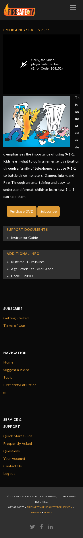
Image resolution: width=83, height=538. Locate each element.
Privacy (36, 512)
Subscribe (49, 211)
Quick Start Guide (18, 436)
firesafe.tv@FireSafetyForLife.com (50, 507)
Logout (9, 473)
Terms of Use (14, 325)
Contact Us (12, 466)
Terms (48, 512)
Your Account (14, 458)
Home (8, 362)
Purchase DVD (21, 211)
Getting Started (16, 318)
